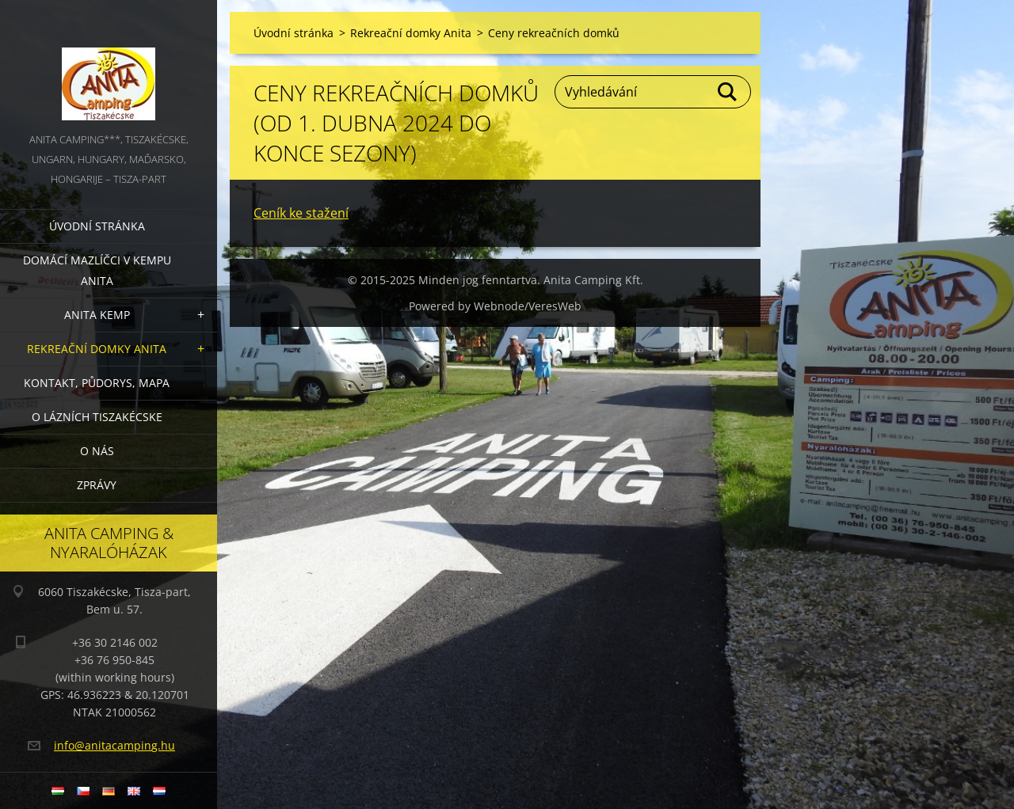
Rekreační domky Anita (96, 348)
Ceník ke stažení (301, 213)
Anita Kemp (97, 314)
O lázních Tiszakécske (97, 416)
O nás (97, 450)
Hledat (728, 92)
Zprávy (96, 484)
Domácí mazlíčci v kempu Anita (97, 270)
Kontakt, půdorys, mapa (97, 382)
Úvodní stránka (97, 226)
